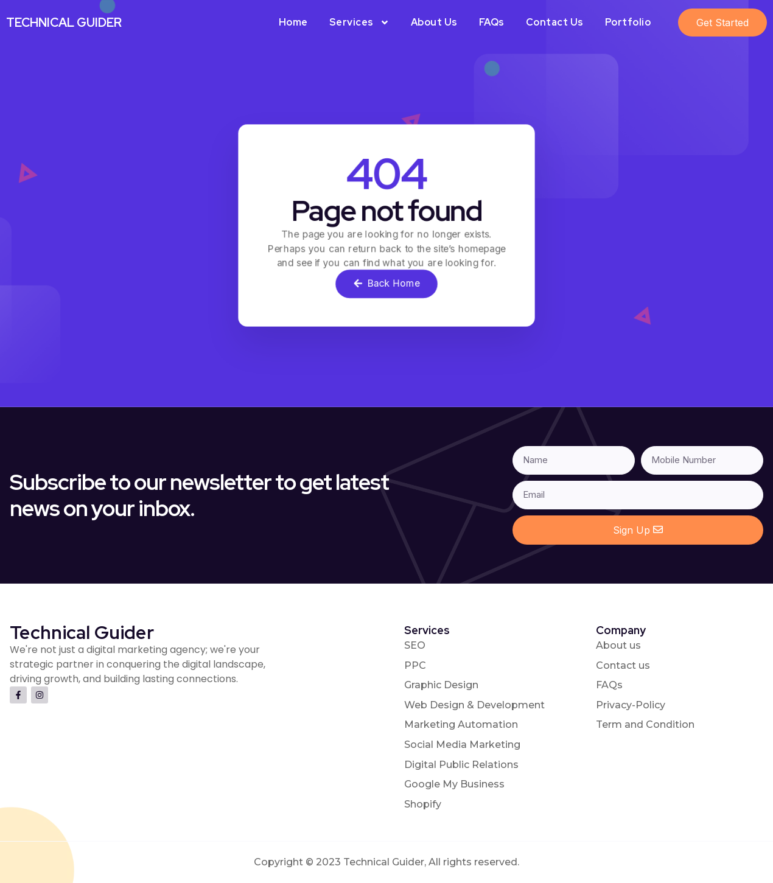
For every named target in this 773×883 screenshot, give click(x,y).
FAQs (492, 22)
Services (359, 22)
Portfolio (628, 22)
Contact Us (555, 22)
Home (293, 22)
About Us (434, 22)
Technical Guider (64, 22)
